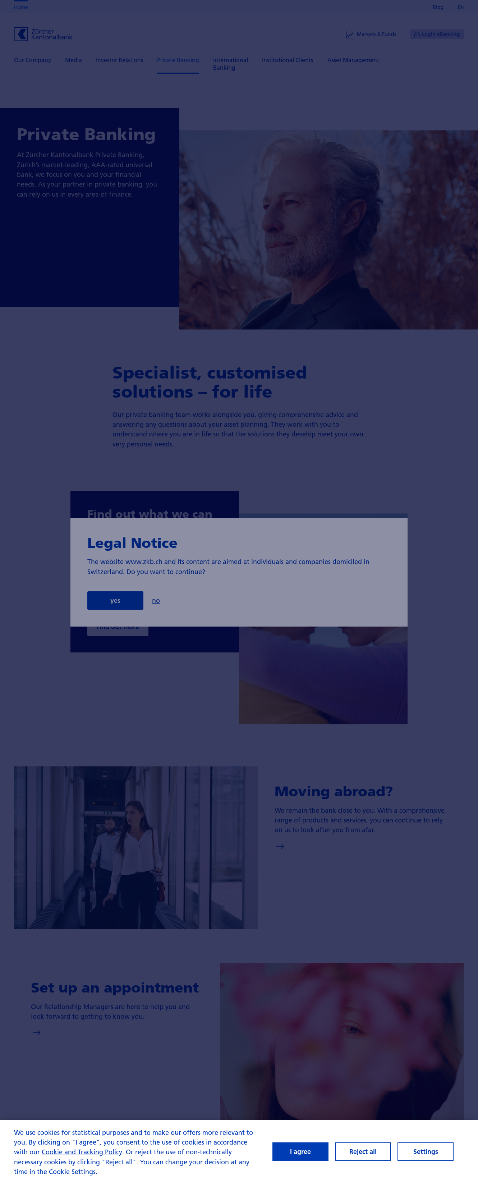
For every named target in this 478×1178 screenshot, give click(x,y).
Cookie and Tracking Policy (82, 1155)
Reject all (363, 1155)
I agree (300, 1155)
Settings (425, 1155)
